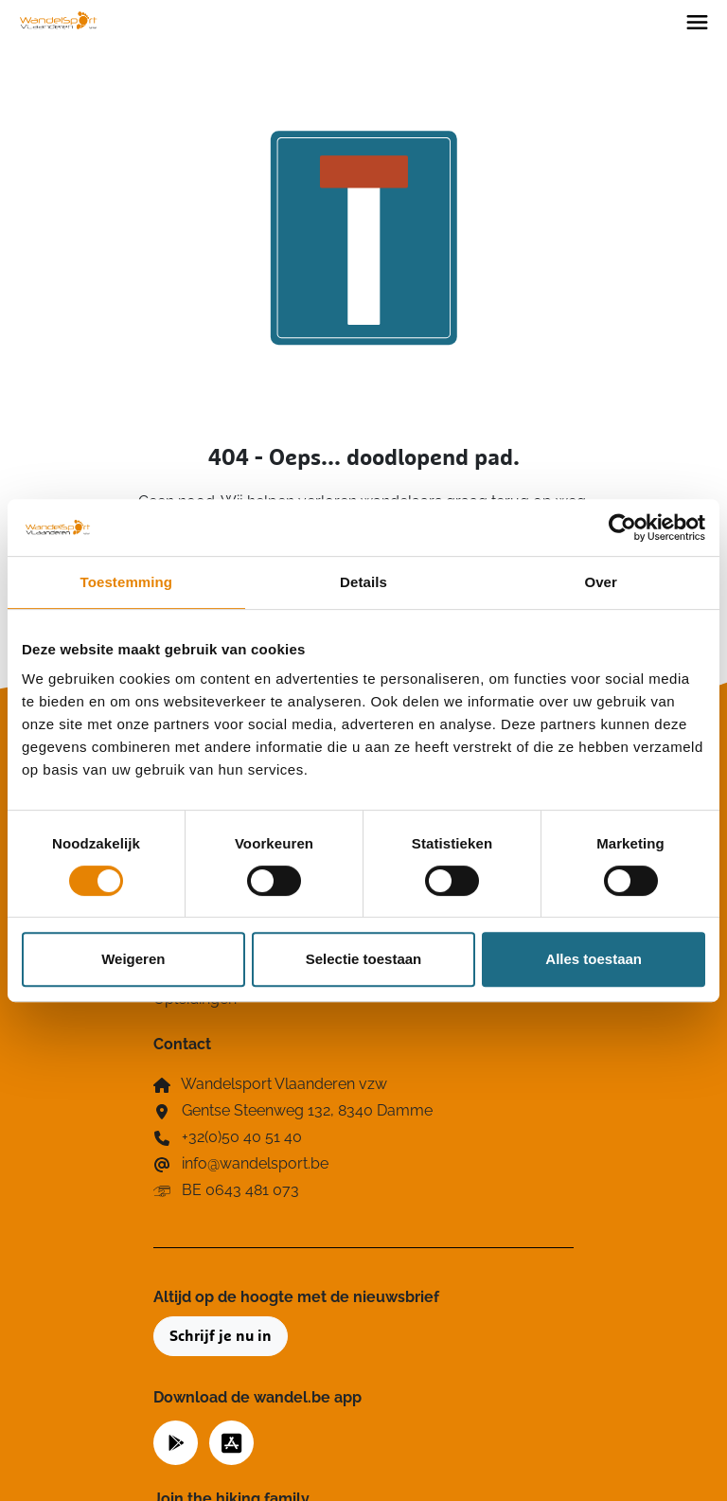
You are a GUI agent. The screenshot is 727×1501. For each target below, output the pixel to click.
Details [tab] (363, 582)
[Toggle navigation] (697, 20)
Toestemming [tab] (126, 582)
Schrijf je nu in (220, 1336)
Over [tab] (600, 582)
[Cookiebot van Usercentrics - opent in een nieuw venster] (622, 527)
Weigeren (133, 959)
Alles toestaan (593, 959)
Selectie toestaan (364, 959)
